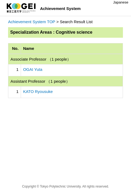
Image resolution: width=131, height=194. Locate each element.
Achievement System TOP (31, 21)
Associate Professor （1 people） (40, 59)
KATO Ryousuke (38, 91)
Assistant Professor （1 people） (40, 81)
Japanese (120, 2)
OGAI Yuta (32, 69)
